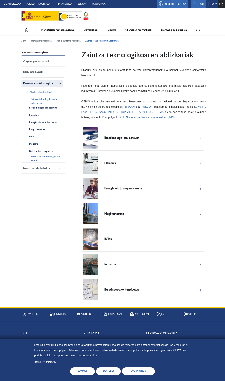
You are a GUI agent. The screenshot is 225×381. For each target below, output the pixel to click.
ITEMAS (160, 112)
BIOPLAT (125, 112)
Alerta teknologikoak (41, 91)
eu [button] (214, 3)
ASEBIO (147, 112)
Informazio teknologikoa (174, 29)
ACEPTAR (82, 371)
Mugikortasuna (37, 129)
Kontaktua (98, 3)
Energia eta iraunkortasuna (43, 122)
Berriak (82, 3)
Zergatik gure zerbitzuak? (36, 61)
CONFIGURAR (138, 371)
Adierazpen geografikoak (138, 29)
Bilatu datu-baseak (32, 71)
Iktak (31, 136)
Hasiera (22, 41)
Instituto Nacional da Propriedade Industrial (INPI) (145, 117)
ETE (198, 29)
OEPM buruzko (12, 3)
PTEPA (136, 112)
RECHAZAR (108, 371)
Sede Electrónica (171, 4)
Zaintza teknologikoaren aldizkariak (102, 41)
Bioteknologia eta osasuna (43, 107)
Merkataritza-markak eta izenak (58, 29)
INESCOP (147, 106)
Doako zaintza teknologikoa (68, 41)
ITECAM (130, 106)
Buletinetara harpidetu (41, 150)
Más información (45, 362)
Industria (33, 143)
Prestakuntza (64, 3)
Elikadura (34, 114)
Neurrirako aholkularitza (36, 168)
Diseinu (111, 29)
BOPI (197, 4)
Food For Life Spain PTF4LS (99, 112)
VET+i (201, 106)
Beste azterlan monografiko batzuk (45, 158)
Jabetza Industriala (38, 3)
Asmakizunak (91, 29)
